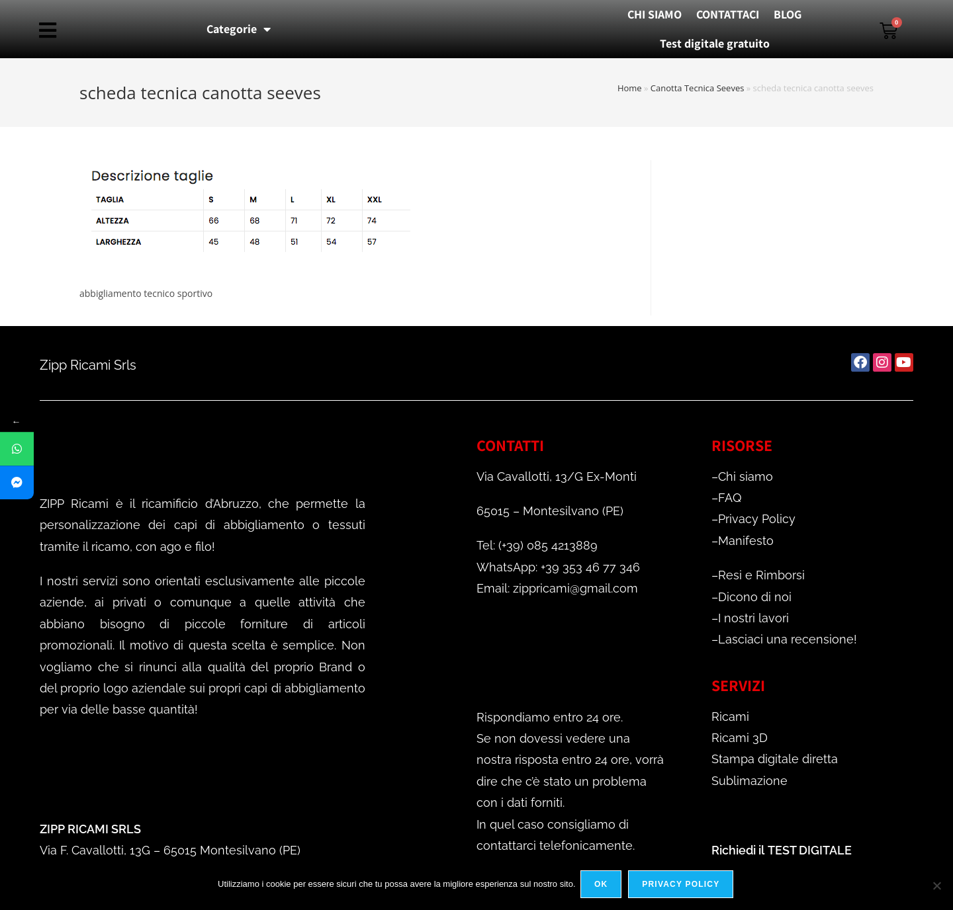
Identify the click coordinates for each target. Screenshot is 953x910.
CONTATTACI (727, 14)
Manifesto (746, 541)
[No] (936, 886)
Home (629, 88)
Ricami (730, 717)
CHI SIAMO (654, 14)
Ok (603, 886)
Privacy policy (682, 886)
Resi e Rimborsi (761, 575)
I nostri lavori (753, 618)
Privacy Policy (756, 519)
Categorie (238, 29)
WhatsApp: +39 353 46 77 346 (558, 567)
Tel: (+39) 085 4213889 (537, 545)
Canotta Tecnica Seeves (698, 88)
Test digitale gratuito (715, 43)
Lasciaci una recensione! (787, 639)
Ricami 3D (739, 738)
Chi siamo (745, 476)
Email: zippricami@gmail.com (557, 588)
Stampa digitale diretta (774, 759)
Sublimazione (749, 781)
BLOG (787, 14)
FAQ (729, 498)
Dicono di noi (755, 597)
